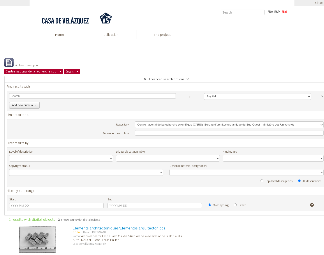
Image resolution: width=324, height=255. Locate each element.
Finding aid (230, 151)
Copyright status (19, 166)
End (109, 199)
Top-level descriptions (276, 181)
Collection (111, 35)
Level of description (21, 151)
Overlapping (218, 205)
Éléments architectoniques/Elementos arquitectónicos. (119, 228)
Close (319, 3)
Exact (240, 205)
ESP (277, 12)
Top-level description (116, 133)
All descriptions (309, 181)
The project (162, 35)
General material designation (188, 166)
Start (12, 199)
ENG (284, 12)
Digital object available (130, 151)
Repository (122, 124)
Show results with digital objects (79, 220)
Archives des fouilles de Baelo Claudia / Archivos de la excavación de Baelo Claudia (131, 236)
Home (59, 35)
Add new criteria (24, 105)
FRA (270, 12)
